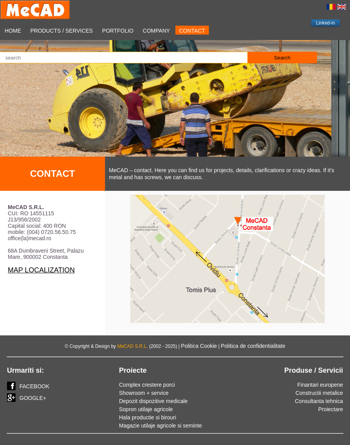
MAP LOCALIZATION (41, 270)
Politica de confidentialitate (253, 346)
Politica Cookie (199, 346)
